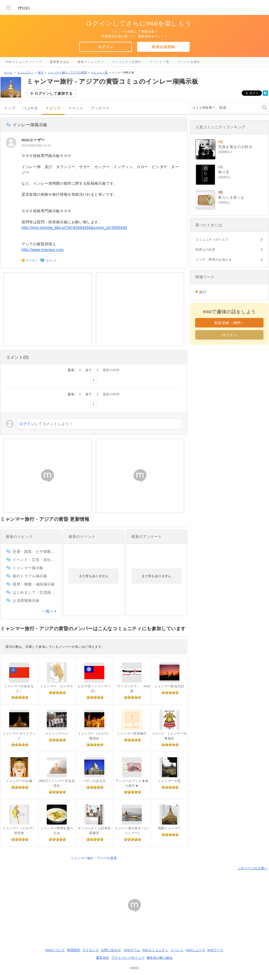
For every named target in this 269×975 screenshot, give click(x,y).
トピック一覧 (99, 72)
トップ (9, 108)
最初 (71, 370)
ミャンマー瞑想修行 (132, 733)
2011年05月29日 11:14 (36, 145)
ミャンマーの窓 (169, 781)
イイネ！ (32, 260)
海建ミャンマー (169, 828)
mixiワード (215, 950)
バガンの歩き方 (94, 781)
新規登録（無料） (229, 323)
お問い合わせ (111, 950)
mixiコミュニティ (155, 950)
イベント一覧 (159, 62)
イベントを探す (188, 62)
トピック (53, 108)
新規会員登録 (163, 47)
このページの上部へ (252, 868)
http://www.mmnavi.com (43, 249)
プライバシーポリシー (127, 957)
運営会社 (102, 957)
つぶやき (30, 108)
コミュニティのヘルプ (212, 239)
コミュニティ (25, 72)
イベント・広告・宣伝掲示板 (34, 560)
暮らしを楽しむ (231, 197)
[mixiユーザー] (11, 142)
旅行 (40, 72)
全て (88, 370)
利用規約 (73, 950)
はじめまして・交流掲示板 (34, 592)
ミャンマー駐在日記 (169, 686)
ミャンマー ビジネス (56, 686)
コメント (51, 260)
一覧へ (48, 611)
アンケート (100, 108)
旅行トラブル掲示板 (30, 576)
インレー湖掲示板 (30, 125)
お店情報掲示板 (26, 600)
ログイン (105, 47)
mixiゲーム (132, 950)
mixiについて (55, 950)
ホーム (8, 72)
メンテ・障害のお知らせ (213, 259)
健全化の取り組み (160, 957)
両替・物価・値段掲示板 (34, 584)
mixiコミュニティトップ (24, 62)
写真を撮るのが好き (235, 147)
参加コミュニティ (90, 62)
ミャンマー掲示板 (28, 568)
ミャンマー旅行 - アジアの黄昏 (67, 72)
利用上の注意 (205, 249)
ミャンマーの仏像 (19, 781)
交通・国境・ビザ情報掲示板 (34, 551)
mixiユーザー (33, 140)
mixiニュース (195, 950)
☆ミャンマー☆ (56, 733)
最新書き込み (60, 62)
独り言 (224, 172)
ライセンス (90, 950)
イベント (76, 108)
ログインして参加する (53, 93)
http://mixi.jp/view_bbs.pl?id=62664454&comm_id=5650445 (74, 227)
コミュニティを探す (127, 62)
